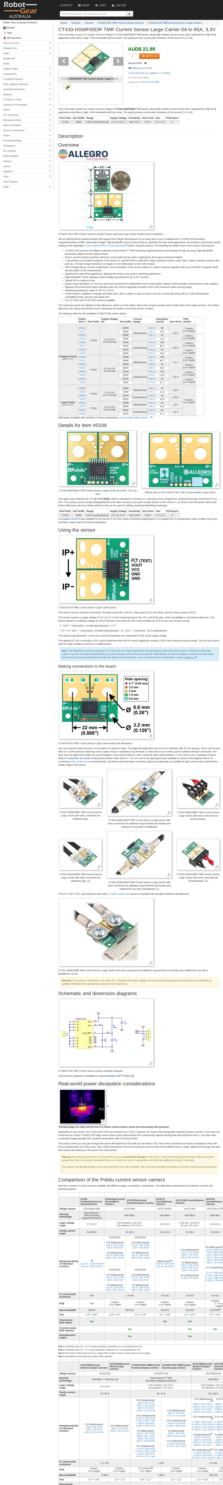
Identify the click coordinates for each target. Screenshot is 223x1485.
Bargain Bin (9, 58)
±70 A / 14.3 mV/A (145, 1410)
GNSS (6, 109)
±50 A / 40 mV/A (189, 1270)
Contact (66, 5)
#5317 (82, 346)
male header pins (79, 761)
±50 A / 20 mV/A (145, 1407)
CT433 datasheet (116, 245)
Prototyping (9, 145)
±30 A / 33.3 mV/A (145, 1405)
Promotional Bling (12, 140)
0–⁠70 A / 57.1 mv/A (146, 1456)
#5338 (82, 395)
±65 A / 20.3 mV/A (94, 1432)
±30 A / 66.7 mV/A (115, 1257)
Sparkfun (8, 171)
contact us (189, 657)
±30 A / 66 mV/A (189, 1267)
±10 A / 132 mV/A (115, 1245)
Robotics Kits (10, 48)
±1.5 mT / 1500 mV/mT (92, 1263)
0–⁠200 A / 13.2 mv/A (202, 1429)
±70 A (152, 338)
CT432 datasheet (93, 245)
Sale (7, 32)
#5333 (82, 388)
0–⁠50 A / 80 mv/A (190, 1277)
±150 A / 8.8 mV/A (202, 1409)
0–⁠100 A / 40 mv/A (202, 1455)
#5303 (82, 368)
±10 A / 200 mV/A (115, 1255)
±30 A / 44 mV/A (115, 1247)
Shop (83, 5)
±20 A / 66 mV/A (94, 1427)
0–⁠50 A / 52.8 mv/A (202, 1422)
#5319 (82, 353)
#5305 (82, 375)
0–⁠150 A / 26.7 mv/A (202, 1457)
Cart (100, 5)
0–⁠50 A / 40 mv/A (146, 1423)
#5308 (82, 382)
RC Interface (9, 151)
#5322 (82, 402)
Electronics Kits (11, 43)
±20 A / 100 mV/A (146, 1433)
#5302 (82, 364)
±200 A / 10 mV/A (202, 1445)
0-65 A (151, 353)
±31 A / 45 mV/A (165, 1266)
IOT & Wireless (11, 115)
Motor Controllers (12, 125)
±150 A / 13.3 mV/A (202, 1442)
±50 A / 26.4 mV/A (190, 1257)
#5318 (82, 349)
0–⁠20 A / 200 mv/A (145, 1448)
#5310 (82, 328)
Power (6, 135)
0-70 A (151, 382)
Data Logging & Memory (15, 84)
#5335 (82, 392)
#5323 (82, 406)
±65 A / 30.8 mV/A (145, 1441)
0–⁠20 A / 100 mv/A (145, 1418)
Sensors (7, 161)
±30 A (152, 331)
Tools (6, 176)
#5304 (82, 371)
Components (9, 74)
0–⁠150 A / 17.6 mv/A (202, 1427)
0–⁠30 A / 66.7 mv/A (146, 1420)
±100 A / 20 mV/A (202, 1439)
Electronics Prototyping (15, 104)
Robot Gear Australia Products (20, 22)
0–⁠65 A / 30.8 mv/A (146, 1425)
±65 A (152, 368)
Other (6, 187)
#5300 (82, 357)
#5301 (82, 360)
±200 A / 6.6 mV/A (202, 1411)
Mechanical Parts (12, 120)
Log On (118, 5)
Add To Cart (149, 56)
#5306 (82, 378)
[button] (63, 74)
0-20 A (151, 342)
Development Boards (14, 89)
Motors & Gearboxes (13, 130)
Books (6, 63)
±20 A (152, 328)
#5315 (82, 338)
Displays (7, 94)
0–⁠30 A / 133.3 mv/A (145, 1451)
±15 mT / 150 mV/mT (92, 1266)
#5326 (82, 410)
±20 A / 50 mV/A (145, 1403)
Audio (6, 53)
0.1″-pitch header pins (118, 894)
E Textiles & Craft (12, 99)
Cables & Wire (10, 68)
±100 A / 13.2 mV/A (202, 1406)
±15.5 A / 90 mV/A (165, 1263)
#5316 (82, 342)
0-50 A (151, 349)
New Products (10, 181)
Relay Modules (11, 156)
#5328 (82, 413)
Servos (7, 166)
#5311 (82, 331)
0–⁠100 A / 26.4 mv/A (202, 1424)
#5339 (82, 399)
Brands (9, 27)
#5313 (82, 335)
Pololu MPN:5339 (148, 82)
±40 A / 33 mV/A (94, 1429)
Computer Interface (13, 79)
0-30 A (151, 346)
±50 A (152, 335)
